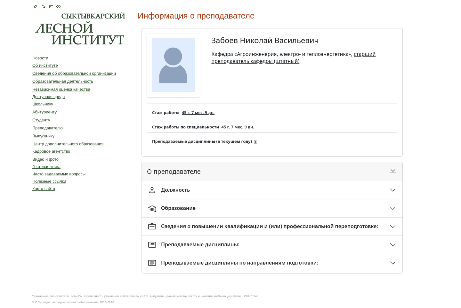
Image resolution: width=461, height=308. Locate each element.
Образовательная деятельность (62, 81)
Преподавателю (47, 128)
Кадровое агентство (51, 151)
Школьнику (42, 104)
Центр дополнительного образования (67, 144)
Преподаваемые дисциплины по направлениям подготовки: (233, 263)
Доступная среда (48, 96)
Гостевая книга (46, 166)
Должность (169, 190)
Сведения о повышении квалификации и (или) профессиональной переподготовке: (263, 226)
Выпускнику (43, 136)
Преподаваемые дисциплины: (193, 245)
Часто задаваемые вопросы (58, 174)
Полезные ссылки (49, 181)
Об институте (45, 65)
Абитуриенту (44, 112)
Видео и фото (45, 159)
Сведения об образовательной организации (74, 73)
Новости (40, 58)
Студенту (41, 120)
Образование (172, 208)
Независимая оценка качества (61, 89)
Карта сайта (43, 188)
